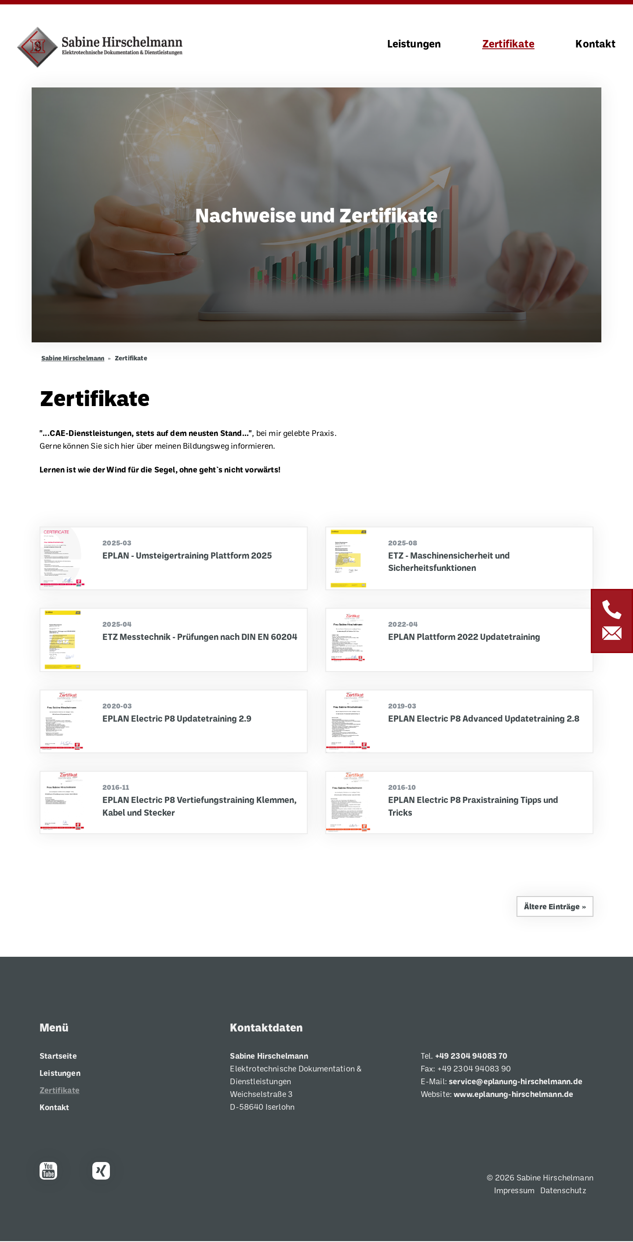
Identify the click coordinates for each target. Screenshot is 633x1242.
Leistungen (414, 44)
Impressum (514, 1191)
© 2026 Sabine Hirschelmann (540, 1178)
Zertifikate (508, 44)
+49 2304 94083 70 (471, 1056)
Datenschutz (563, 1191)
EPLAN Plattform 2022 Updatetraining (465, 637)
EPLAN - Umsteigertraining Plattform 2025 (188, 556)
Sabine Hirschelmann (72, 359)
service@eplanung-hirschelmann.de (515, 1082)
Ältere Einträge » (554, 907)
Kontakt (595, 44)
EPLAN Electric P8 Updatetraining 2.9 (178, 719)
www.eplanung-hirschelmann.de (513, 1094)
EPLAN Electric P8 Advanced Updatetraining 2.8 (485, 719)
